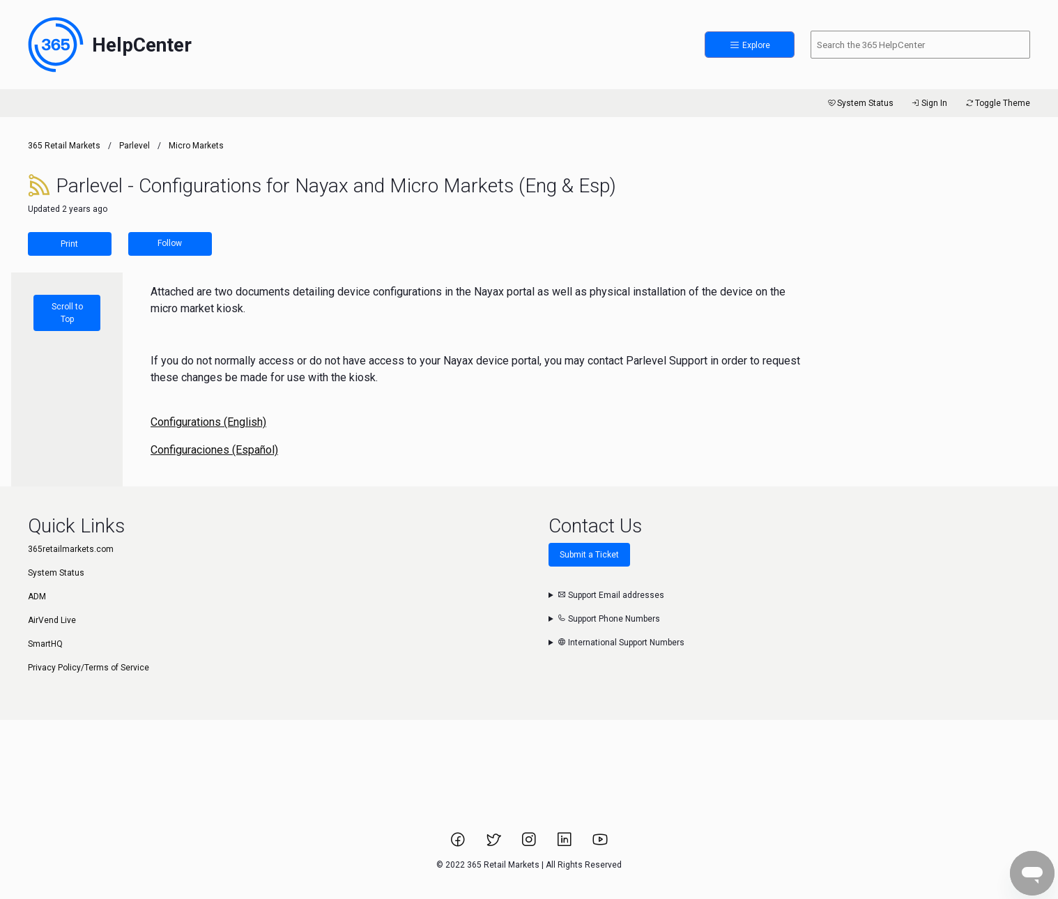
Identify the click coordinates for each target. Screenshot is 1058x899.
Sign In (928, 103)
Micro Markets (196, 146)
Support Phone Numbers (609, 619)
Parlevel (134, 146)
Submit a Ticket (589, 555)
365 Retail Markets (64, 146)
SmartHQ (45, 644)
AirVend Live (52, 620)
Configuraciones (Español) (214, 449)
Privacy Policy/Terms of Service (88, 668)
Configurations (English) (208, 422)
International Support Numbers (621, 642)
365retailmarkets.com (71, 549)
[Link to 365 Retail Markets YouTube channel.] (600, 844)
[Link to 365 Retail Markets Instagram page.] (530, 844)
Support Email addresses (611, 595)
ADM (37, 596)
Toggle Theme (997, 103)
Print (69, 244)
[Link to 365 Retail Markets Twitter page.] (494, 844)
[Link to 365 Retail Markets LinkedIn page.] (565, 844)
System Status (860, 103)
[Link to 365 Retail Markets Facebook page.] (459, 844)
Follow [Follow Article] (170, 243)
